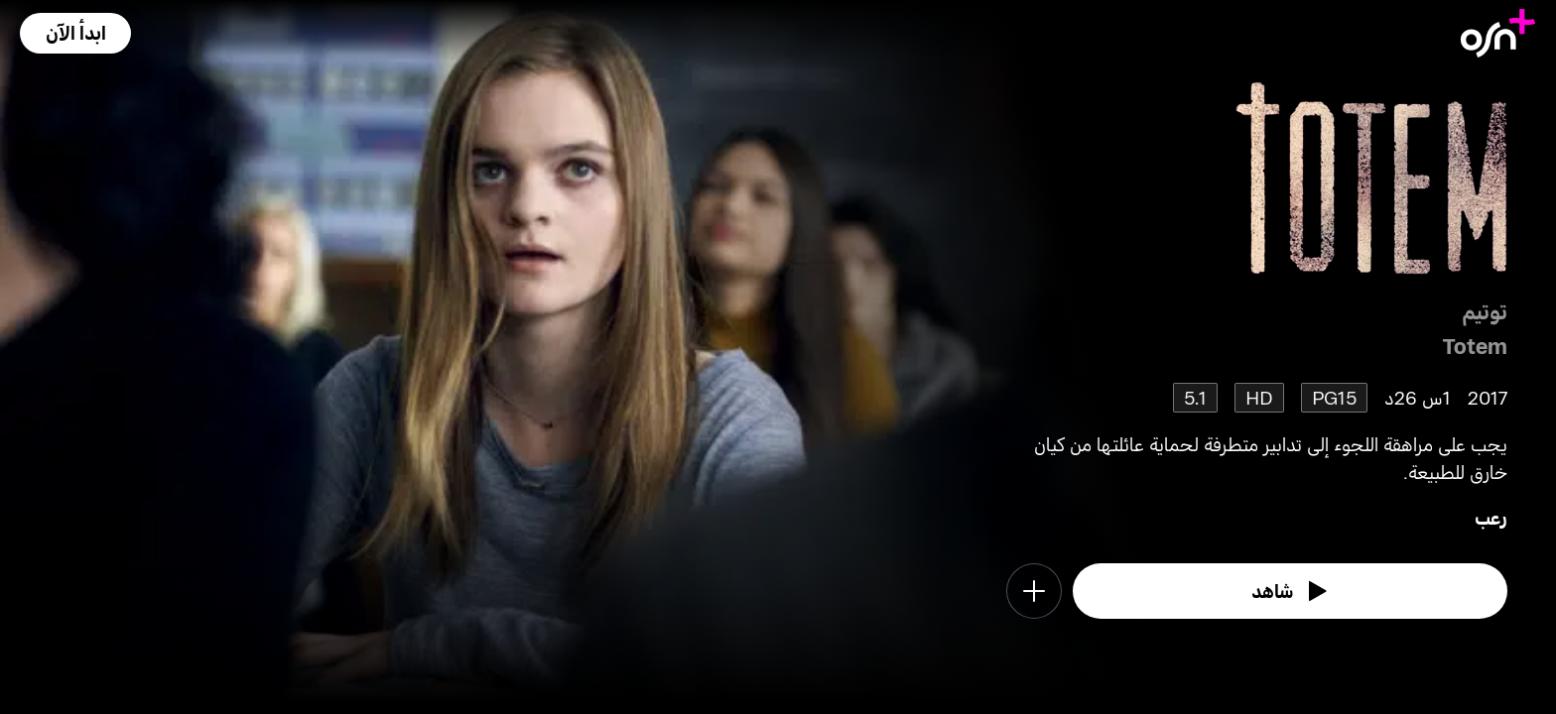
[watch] (1290, 591)
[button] (75, 33)
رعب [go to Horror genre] (1491, 517)
